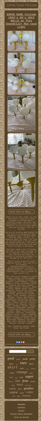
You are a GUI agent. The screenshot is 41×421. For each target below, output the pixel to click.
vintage (22, 372)
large (16, 377)
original (14, 392)
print (32, 358)
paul (11, 358)
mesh (25, 359)
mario (22, 393)
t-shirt (29, 392)
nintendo (26, 395)
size (17, 380)
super (29, 376)
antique (33, 368)
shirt (12, 367)
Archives (21, 407)
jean (25, 380)
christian (10, 381)
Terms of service (21, 417)
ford (21, 368)
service (32, 381)
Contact (21, 411)
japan (12, 373)
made (31, 373)
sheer (31, 364)
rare (23, 363)
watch (12, 388)
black (20, 384)
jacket (18, 359)
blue (17, 364)
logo (21, 377)
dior (11, 364)
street (13, 385)
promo (27, 368)
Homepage (21, 404)
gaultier (29, 388)
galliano (28, 385)
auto (20, 389)
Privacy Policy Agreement (21, 414)
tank (13, 396)
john (18, 396)
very (11, 377)
